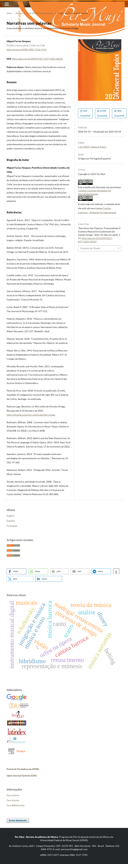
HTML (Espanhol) (102, 113)
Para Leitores (13, 795)
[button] (16, 571)
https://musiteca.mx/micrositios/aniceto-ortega (31, 414)
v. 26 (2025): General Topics (40, 13)
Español (11, 520)
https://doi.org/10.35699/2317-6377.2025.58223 (37, 58)
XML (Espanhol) (119, 113)
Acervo (19, 13)
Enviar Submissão (18, 820)
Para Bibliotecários (15, 805)
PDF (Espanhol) (85, 113)
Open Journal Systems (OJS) (21, 775)
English (10, 515)
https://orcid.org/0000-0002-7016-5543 (26, 49)
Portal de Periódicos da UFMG (23, 769)
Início (9, 13)
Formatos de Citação (90, 248)
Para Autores (13, 800)
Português (12, 525)
